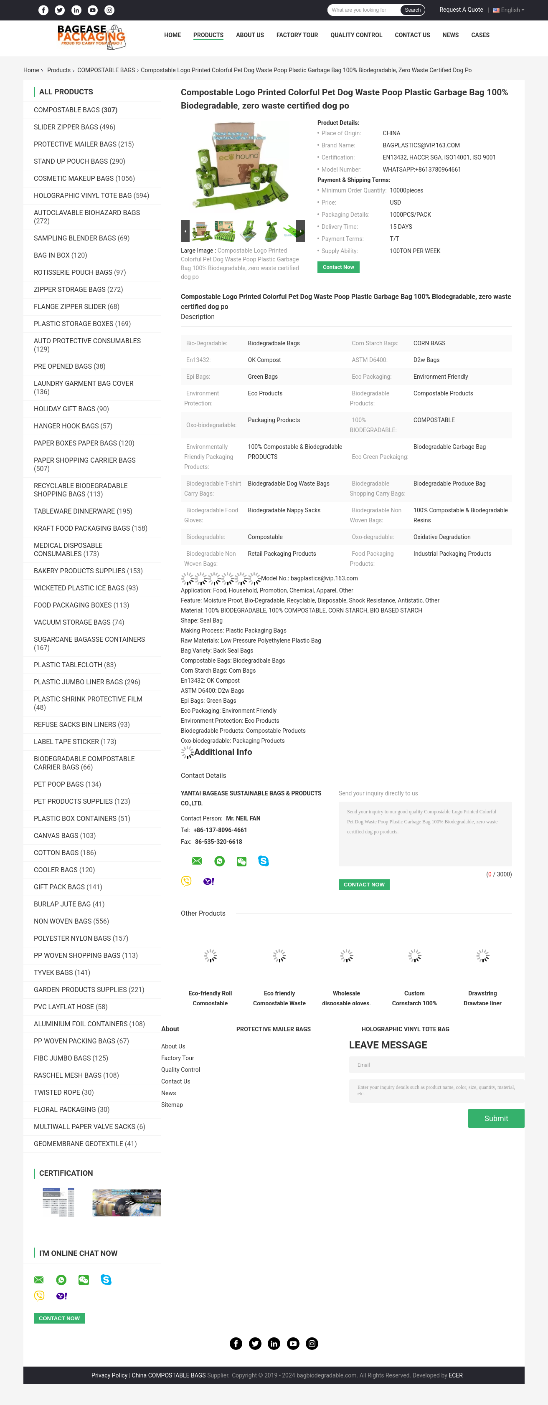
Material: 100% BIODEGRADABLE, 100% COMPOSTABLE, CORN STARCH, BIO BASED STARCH (301, 610)
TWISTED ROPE (57, 1092)
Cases (480, 35)
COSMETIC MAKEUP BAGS (74, 178)
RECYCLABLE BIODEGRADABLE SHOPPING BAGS (81, 490)
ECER (456, 1375)
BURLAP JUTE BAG (62, 904)
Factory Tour (297, 35)
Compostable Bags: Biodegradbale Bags (233, 660)
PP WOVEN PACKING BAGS (74, 1041)
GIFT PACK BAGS (59, 887)
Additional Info (216, 752)
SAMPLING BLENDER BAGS (75, 238)
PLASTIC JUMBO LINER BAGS (78, 682)
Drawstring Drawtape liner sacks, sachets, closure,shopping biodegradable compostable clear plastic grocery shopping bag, (482, 997)
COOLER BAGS (56, 870)
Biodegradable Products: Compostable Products (243, 730)
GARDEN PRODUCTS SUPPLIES (80, 990)
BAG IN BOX (52, 255)
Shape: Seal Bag (202, 620)
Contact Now (338, 267)
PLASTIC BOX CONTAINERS (75, 819)
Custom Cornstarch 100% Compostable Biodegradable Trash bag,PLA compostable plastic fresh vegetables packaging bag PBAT (414, 997)
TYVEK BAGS (53, 973)
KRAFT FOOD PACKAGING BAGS (82, 528)
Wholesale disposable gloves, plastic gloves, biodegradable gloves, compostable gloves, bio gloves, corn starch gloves (346, 997)
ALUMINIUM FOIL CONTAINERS (80, 1024)
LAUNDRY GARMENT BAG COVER (84, 383)
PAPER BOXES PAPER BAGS (75, 443)
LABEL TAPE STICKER (66, 742)
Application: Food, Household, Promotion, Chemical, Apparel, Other (267, 590)
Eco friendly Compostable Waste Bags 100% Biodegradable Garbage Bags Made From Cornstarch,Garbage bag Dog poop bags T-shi (279, 997)
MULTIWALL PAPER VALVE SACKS (84, 1127)
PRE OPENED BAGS (63, 366)
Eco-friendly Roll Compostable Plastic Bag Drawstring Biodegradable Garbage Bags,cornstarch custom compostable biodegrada (210, 997)
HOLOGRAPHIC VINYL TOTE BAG (83, 196)
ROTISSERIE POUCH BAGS (73, 272)
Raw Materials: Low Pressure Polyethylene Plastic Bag (251, 640)
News (451, 35)
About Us (250, 35)
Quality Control (357, 35)
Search (413, 10)
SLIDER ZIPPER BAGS (66, 127)
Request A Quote (461, 9)
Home (172, 35)
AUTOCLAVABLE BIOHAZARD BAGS (87, 213)
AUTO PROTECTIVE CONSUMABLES (87, 341)
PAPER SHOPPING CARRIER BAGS (85, 460)
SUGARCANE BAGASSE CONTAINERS (89, 639)
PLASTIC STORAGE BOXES (74, 324)
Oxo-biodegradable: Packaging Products (233, 740)
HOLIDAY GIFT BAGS (64, 409)
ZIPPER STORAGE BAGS (70, 290)
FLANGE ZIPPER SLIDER (70, 307)
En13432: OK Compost (210, 680)
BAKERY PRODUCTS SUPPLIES (79, 571)
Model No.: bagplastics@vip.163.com (269, 578)
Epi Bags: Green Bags (208, 700)
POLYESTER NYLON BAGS (72, 938)
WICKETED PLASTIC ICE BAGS (79, 588)
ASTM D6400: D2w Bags (212, 690)
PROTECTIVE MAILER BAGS (75, 144)
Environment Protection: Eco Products (230, 720)
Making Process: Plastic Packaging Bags (234, 630)
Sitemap (172, 1104)
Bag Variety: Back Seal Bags (217, 650)
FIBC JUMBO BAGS (62, 1058)
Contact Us (412, 35)
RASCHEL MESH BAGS (67, 1075)
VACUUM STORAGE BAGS (72, 622)
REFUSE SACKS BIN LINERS (75, 725)
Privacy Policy (109, 1375)
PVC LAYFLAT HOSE (64, 1007)
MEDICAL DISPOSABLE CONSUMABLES (68, 550)
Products (208, 35)
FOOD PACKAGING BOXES (73, 605)
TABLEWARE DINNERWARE (74, 511)
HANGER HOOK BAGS (66, 426)
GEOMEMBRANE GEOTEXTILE (78, 1144)
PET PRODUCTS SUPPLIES (73, 801)
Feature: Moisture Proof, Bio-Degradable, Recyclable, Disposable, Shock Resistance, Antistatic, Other (310, 600)
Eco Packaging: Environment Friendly (229, 710)
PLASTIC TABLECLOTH (68, 665)
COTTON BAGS (56, 853)
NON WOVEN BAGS (62, 921)
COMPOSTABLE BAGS (106, 70)
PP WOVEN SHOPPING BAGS (77, 955)
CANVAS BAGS (56, 836)
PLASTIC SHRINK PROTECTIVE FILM (88, 699)
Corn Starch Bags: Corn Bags (218, 670)
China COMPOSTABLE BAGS (169, 1375)
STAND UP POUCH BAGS (71, 161)
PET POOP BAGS (59, 784)
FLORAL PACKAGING (65, 1110)
